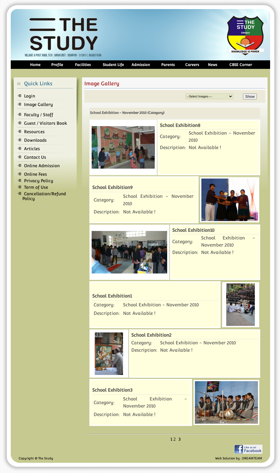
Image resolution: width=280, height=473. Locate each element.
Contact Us (35, 157)
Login (29, 96)
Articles (32, 148)
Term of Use (36, 187)
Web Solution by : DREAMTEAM (238, 458)
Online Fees (35, 174)
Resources (34, 131)
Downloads (35, 140)
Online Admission (42, 165)
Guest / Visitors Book (45, 123)
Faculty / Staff (38, 114)
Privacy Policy (38, 180)
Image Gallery (38, 104)
